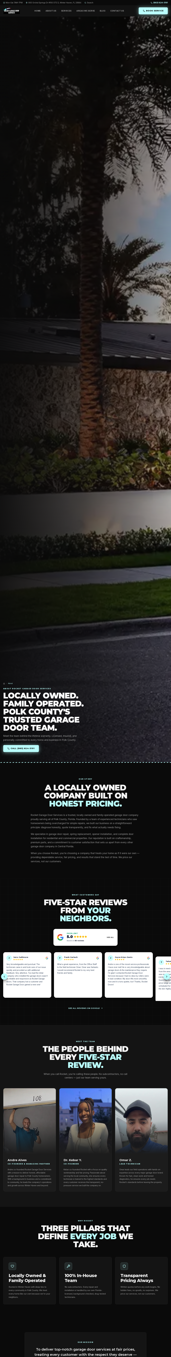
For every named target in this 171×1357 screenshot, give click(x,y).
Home (37, 11)
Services (66, 11)
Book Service (153, 11)
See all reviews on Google (85, 1008)
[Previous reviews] (4, 976)
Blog (103, 11)
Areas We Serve (85, 11)
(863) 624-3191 (159, 2)
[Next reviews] (167, 976)
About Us (51, 11)
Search (88, 2)
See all (110, 937)
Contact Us (117, 11)
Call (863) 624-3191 (21, 748)
